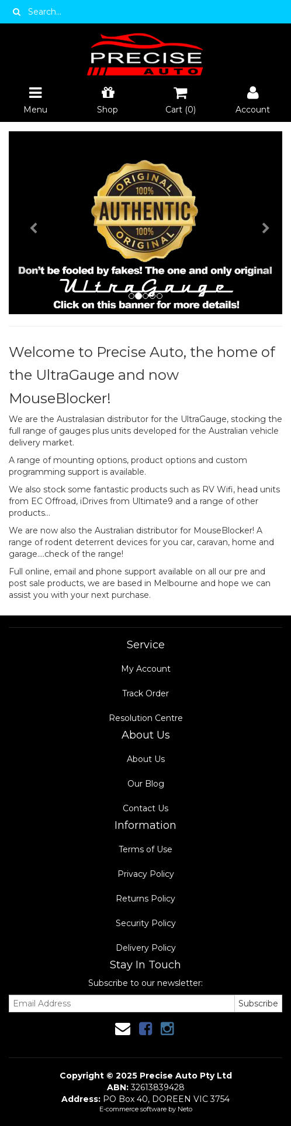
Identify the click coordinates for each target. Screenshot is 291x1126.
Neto (185, 1109)
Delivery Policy (146, 948)
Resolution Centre (146, 718)
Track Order (145, 693)
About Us (146, 759)
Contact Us (145, 808)
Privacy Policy (145, 874)
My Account (146, 669)
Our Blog (145, 783)
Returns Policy (145, 898)
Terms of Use (145, 849)
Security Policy (146, 923)
